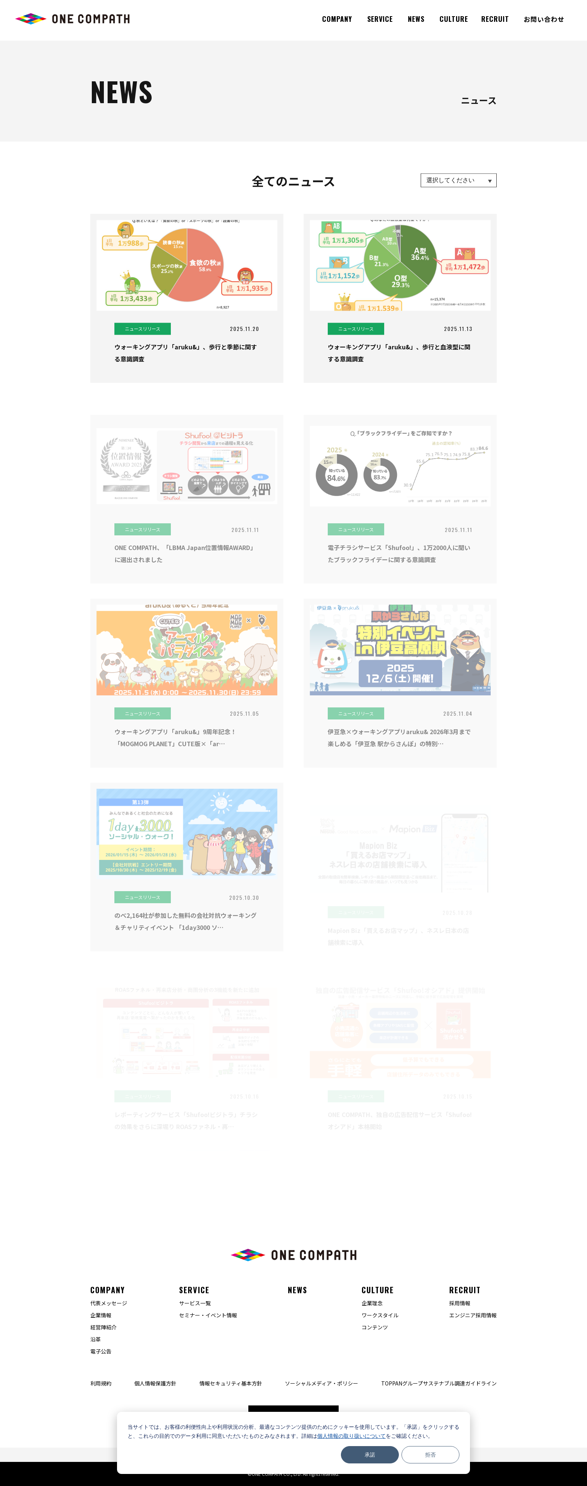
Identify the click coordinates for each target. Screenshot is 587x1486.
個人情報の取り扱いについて (351, 1436)
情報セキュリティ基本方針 (230, 1383)
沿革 (95, 1339)
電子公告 (100, 1351)
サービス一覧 (195, 1303)
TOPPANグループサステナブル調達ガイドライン (439, 1383)
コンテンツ (375, 1327)
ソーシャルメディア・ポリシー (321, 1383)
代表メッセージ (108, 1303)
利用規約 (100, 1383)
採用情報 (459, 1303)
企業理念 (372, 1303)
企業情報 (100, 1315)
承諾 (370, 1454)
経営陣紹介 (103, 1327)
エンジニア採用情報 (473, 1315)
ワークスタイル (380, 1315)
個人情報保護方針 (155, 1383)
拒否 (430, 1454)
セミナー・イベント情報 (208, 1315)
